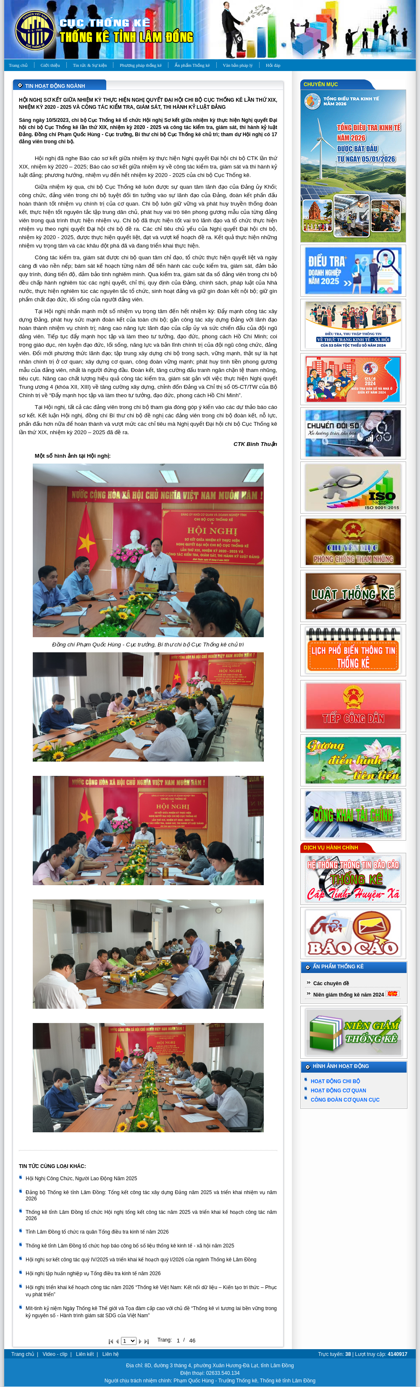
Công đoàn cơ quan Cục (345, 1100)
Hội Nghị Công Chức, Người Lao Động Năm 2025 (81, 1178)
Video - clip (54, 1354)
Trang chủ (22, 1354)
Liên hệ (110, 1354)
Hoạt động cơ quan (338, 1091)
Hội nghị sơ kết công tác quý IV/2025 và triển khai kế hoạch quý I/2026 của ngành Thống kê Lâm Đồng (141, 1260)
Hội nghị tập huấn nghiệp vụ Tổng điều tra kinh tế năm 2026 (93, 1273)
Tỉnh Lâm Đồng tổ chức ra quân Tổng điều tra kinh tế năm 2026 (97, 1232)
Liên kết (85, 1354)
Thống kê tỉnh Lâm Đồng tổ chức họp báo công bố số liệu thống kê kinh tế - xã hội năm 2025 (130, 1246)
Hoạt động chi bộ (335, 1081)
